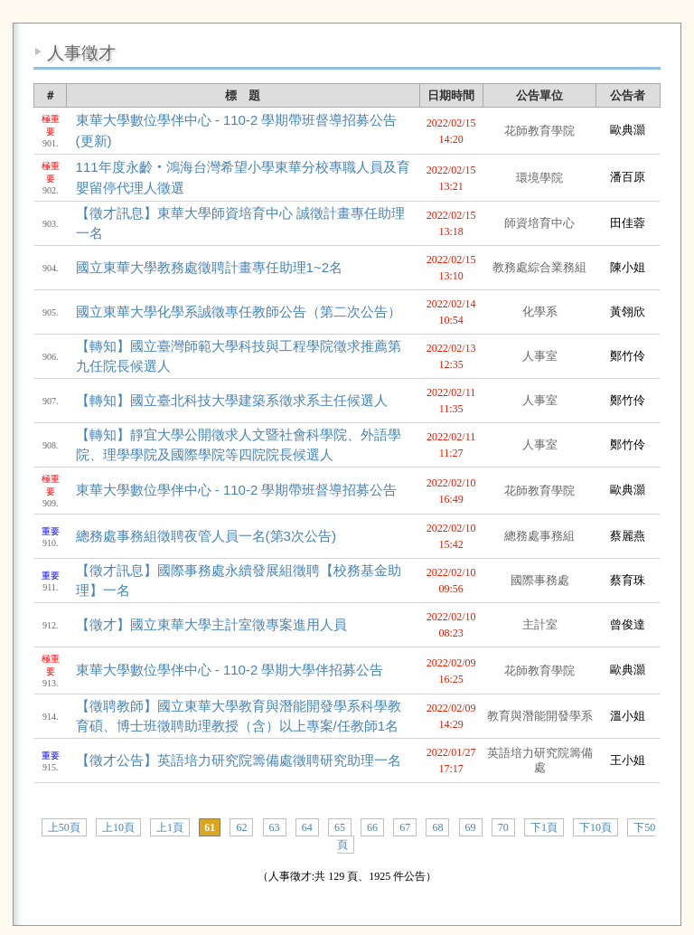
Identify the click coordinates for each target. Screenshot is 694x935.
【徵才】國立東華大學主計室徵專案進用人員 (211, 624)
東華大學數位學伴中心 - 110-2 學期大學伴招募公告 (230, 669)
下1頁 (544, 827)
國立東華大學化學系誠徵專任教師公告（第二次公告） (238, 311)
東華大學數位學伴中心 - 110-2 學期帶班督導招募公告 (237, 489)
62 (241, 827)
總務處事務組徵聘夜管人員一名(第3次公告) (206, 535)
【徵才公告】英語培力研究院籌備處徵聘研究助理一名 (238, 760)
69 (470, 827)
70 (503, 827)
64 (307, 827)
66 (372, 827)
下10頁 (595, 827)
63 (274, 827)
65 (339, 827)
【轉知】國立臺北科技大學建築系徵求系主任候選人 (232, 400)
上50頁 (64, 827)
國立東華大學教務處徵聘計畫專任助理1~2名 (209, 267)
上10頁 (118, 827)
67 (404, 827)
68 (437, 827)
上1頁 (169, 827)
